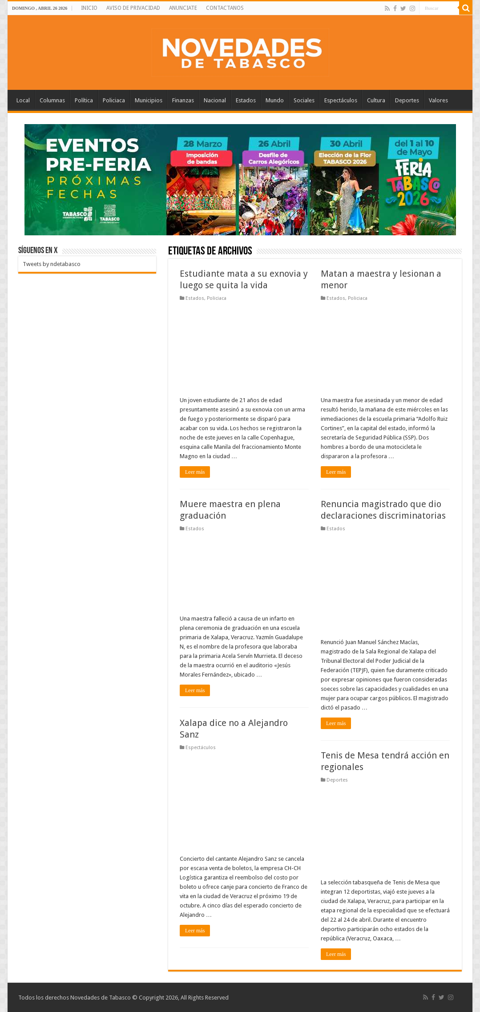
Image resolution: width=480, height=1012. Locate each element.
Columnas (52, 100)
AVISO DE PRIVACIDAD (133, 8)
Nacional (215, 100)
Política (84, 100)
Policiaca (114, 100)
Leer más (195, 472)
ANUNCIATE (183, 8)
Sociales (304, 100)
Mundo (275, 100)
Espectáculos (340, 100)
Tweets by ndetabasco (52, 264)
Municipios (148, 100)
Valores (438, 100)
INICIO (89, 8)
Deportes (407, 100)
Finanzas (183, 100)
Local (23, 100)
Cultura (376, 100)
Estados (246, 100)
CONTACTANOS (225, 8)
